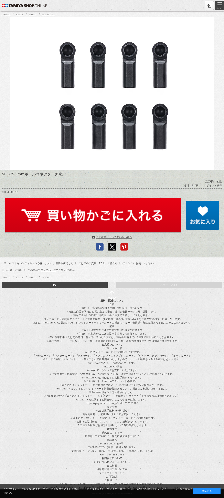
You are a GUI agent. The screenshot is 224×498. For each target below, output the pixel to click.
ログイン (209, 5)
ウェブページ (48, 270)
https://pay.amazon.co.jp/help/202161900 (112, 403)
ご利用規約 (112, 476)
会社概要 (112, 465)
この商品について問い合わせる (114, 237)
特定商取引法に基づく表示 (112, 469)
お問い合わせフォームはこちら (112, 462)
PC (54, 285)
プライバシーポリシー (112, 473)
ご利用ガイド (112, 480)
